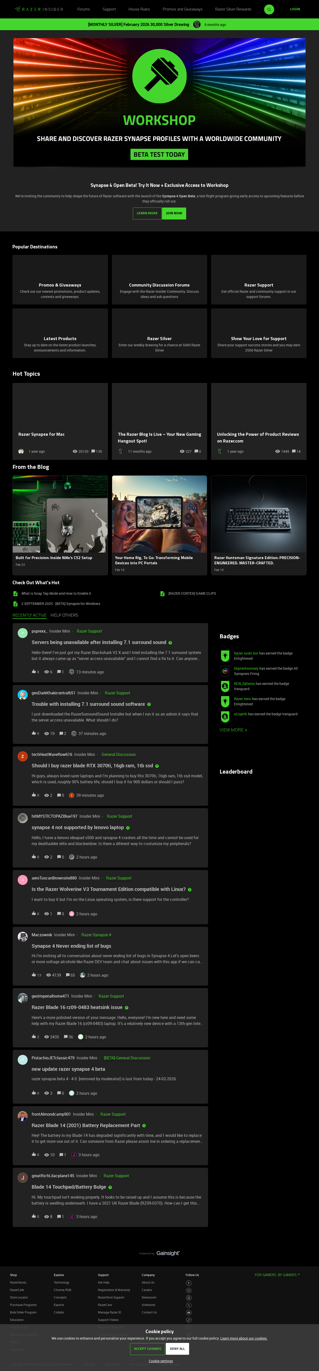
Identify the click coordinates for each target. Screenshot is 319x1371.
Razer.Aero (242, 697)
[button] (159, 1361)
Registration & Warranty (114, 1288)
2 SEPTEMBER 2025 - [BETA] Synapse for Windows (60, 601)
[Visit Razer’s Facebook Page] (189, 1281)
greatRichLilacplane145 (53, 1174)
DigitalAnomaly (246, 666)
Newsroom (149, 1296)
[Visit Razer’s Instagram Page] (189, 1289)
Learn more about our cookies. (244, 1338)
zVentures (148, 1303)
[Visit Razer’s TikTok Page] (189, 1318)
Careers (147, 1288)
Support (109, 9)
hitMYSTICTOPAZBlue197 (55, 814)
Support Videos (108, 1318)
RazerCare (105, 1303)
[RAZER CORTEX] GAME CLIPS (192, 591)
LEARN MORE (146, 211)
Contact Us (149, 1310)
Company (148, 1273)
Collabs (59, 1310)
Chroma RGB (62, 1288)
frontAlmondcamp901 (51, 1112)
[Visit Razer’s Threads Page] (189, 1296)
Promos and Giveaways (183, 9)
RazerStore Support (111, 1296)
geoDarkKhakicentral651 (54, 691)
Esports (59, 1303)
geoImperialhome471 (50, 994)
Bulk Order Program (23, 1310)
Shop (13, 1273)
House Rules (139, 9)
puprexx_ (39, 629)
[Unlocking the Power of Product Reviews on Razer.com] (259, 419)
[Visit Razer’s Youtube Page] (189, 1311)
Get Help (103, 1281)
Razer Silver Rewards (233, 9)
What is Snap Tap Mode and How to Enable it (56, 591)
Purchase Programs (23, 1303)
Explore (59, 1273)
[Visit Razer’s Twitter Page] (189, 1303)
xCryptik (240, 712)
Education (17, 1318)
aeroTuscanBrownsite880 (54, 876)
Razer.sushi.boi (246, 651)
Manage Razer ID (109, 1310)
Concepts (60, 1296)
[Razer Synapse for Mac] (60, 419)
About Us (148, 1281)
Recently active (29, 614)
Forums (84, 9)
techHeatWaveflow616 (52, 752)
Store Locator (19, 1296)
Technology (61, 1281)
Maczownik (42, 933)
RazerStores (18, 1281)
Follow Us (192, 1273)
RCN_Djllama (244, 681)
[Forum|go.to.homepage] (38, 9)
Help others (64, 614)
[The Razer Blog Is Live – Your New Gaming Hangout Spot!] (159, 419)
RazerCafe (17, 1288)
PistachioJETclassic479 (53, 1056)
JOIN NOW (175, 211)
